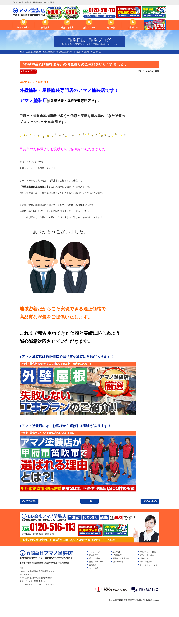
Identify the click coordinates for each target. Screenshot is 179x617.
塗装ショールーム (96, 562)
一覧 (89, 501)
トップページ (94, 552)
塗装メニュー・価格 (147, 552)
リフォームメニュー (147, 555)
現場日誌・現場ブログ (121, 558)
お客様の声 (133, 27)
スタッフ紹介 (94, 568)
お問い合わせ (117, 562)
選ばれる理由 (67, 27)
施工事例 (111, 27)
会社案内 (45, 27)
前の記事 (149, 501)
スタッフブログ (28, 71)
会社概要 (92, 565)
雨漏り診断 (144, 558)
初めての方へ (23, 27)
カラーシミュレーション (149, 565)
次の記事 (30, 501)
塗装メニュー (89, 27)
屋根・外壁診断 (145, 562)
